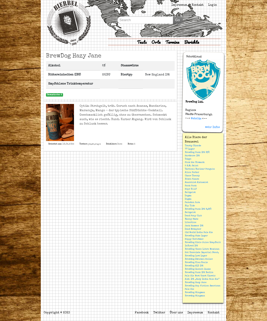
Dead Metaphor (193, 229)
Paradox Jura (192, 202)
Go (177, 20)
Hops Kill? (191, 189)
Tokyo (188, 159)
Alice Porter (192, 172)
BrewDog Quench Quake (198, 269)
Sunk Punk (191, 186)
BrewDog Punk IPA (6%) (197, 152)
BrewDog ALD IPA (194, 266)
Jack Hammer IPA (194, 226)
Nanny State (191, 219)
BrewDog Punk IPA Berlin (199, 273)
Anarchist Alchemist (196, 182)
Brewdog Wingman (195, 296)
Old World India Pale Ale (199, 232)
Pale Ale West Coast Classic (200, 276)
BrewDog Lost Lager (196, 256)
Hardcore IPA (192, 156)
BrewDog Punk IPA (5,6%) (198, 209)
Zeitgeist (190, 192)
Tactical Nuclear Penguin (200, 169)
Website (195, 118)
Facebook (142, 312)
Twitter (159, 312)
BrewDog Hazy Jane (196, 283)
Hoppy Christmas (194, 239)
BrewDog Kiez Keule (196, 263)
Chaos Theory (192, 176)
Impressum (179, 5)
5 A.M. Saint (191, 166)
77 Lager (190, 149)
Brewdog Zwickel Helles (199, 259)
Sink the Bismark (195, 162)
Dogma (188, 196)
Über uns (176, 312)
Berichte (191, 42)
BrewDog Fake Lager (196, 236)
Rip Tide (190, 206)
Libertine (190, 222)
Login (212, 5)
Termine (172, 42)
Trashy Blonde (193, 146)
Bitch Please (192, 179)
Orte (156, 42)
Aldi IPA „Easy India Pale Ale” (202, 279)
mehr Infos (212, 127)
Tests (142, 42)
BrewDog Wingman (195, 293)
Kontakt (198, 5)
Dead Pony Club (193, 216)
